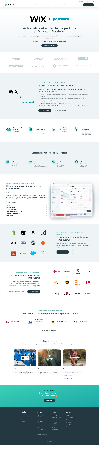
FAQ (93, 1)
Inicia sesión (81, 1)
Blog (67, 433)
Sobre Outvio (55, 433)
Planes (66, 5)
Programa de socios (55, 448)
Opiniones (68, 442)
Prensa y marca (56, 438)
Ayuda (67, 445)
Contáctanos (88, 1)
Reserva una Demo (42, 452)
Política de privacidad (54, 441)
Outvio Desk (41, 437)
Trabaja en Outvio (56, 435)
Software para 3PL (42, 440)
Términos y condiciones (55, 444)
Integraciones (75, 5)
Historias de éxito (41, 447)
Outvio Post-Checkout (42, 434)
